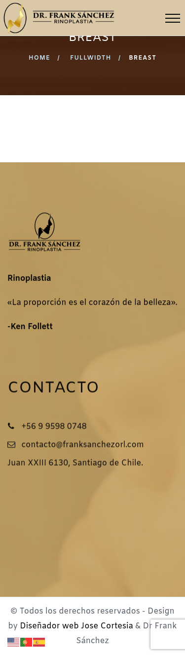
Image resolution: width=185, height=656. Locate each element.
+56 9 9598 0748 (53, 427)
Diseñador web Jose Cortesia (76, 626)
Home (39, 58)
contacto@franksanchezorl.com (82, 445)
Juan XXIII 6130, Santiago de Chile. (75, 464)
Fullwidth (90, 58)
